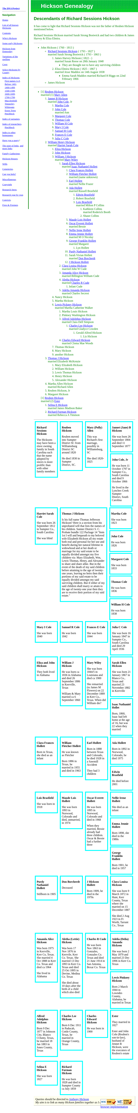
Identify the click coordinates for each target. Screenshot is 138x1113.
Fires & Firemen (10, 205)
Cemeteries (7, 169)
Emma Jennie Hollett (81, 233)
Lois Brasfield (84, 202)
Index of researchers (11, 124)
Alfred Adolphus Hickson (76, 318)
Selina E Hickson (57, 404)
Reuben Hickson (54, 91)
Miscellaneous (9, 179)
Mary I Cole (62, 127)
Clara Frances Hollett (81, 170)
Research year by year (12, 195)
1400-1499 (10, 87)
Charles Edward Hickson (76, 340)
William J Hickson (65, 156)
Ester (57, 401)
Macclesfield (11, 100)
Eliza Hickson (63, 148)
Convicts (6, 200)
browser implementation (114, 1106)
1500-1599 (10, 90)
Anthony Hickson (79, 1099)
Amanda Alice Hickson (75, 272)
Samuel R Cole (63, 130)
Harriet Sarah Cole (68, 145)
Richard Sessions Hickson (62, 51)
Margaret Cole (63, 116)
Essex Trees (10, 110)
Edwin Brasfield (85, 194)
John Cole (63, 101)
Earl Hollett (75, 180)
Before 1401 (10, 84)
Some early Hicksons (12, 43)
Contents (6, 33)
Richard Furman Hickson (62, 411)
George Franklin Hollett (82, 240)
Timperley (9, 103)
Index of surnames (11, 119)
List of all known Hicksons (10, 26)
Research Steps (9, 189)
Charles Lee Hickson (81, 325)
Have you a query (10, 140)
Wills (4, 164)
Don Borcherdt (87, 258)
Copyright (7, 184)
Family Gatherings (11, 153)
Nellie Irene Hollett (80, 230)
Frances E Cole (63, 134)
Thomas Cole (62, 119)
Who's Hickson (9, 38)
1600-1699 (10, 94)
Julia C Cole (62, 138)
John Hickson (62, 152)
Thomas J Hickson (58, 358)
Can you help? (9, 174)
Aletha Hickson (71, 279)
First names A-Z (12, 81)
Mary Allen (60, 94)
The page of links (10, 145)
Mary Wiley (71, 159)
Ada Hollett (75, 187)
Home (5, 20)
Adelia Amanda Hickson (76, 290)
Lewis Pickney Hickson (68, 304)
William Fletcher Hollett (83, 173)
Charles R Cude (80, 282)
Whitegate (9, 107)
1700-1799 (10, 97)
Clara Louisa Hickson (74, 265)
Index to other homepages (8, 134)
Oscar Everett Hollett (81, 223)
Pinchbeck (10, 113)
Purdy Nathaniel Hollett (82, 251)
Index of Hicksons (11, 77)
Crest (4, 64)
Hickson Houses (10, 158)
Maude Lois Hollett (80, 219)
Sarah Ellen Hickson (73, 163)
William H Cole (64, 123)
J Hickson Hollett (79, 262)
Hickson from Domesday (8, 50)
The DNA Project (11, 8)
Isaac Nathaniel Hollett (84, 166)
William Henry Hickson (61, 142)
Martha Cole (62, 105)
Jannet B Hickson (58, 98)
